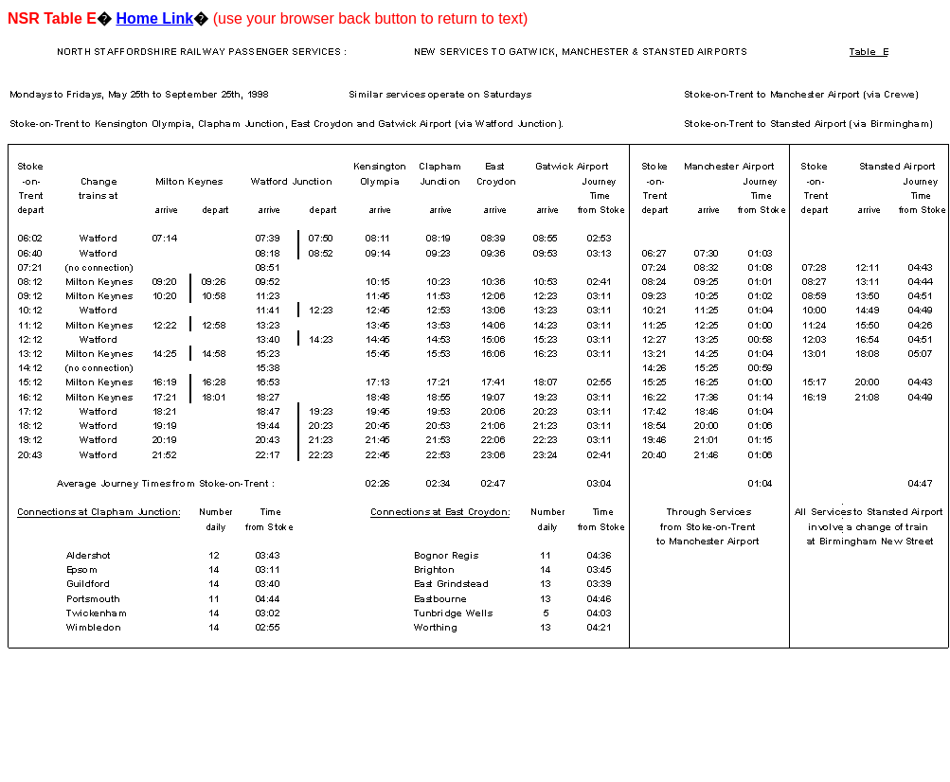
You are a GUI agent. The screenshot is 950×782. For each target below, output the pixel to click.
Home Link (154, 18)
